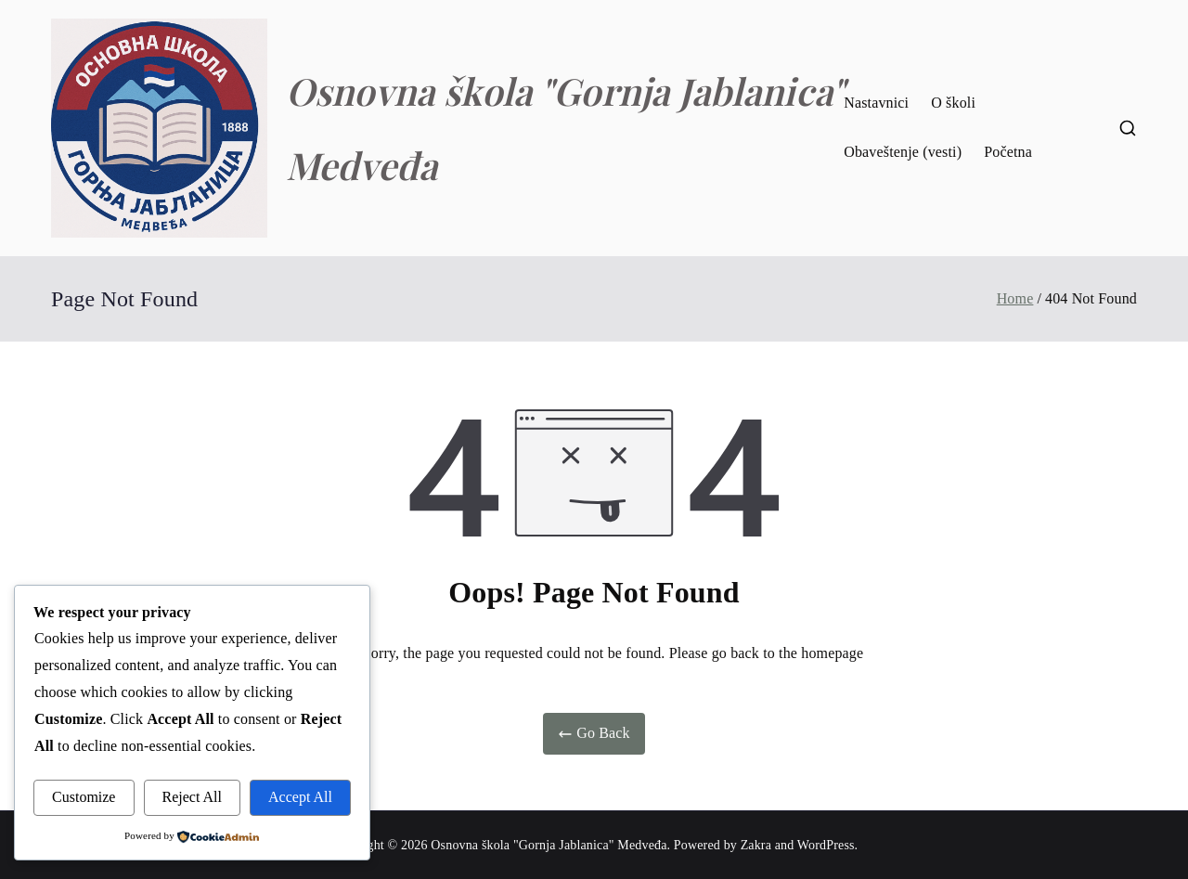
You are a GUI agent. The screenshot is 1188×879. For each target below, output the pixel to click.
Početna (1008, 152)
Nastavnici (876, 102)
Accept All (300, 797)
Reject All (192, 797)
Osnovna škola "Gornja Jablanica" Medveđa (548, 845)
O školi (953, 102)
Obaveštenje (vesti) (903, 152)
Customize (83, 797)
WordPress (826, 845)
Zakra (756, 845)
